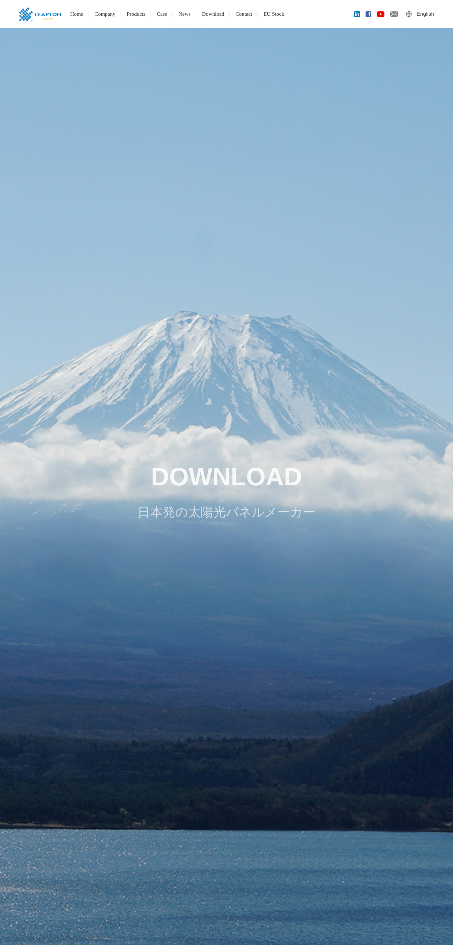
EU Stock (274, 14)
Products (136, 14)
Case (162, 14)
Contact (244, 14)
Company (105, 14)
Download (213, 14)
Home (76, 14)
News (184, 14)
